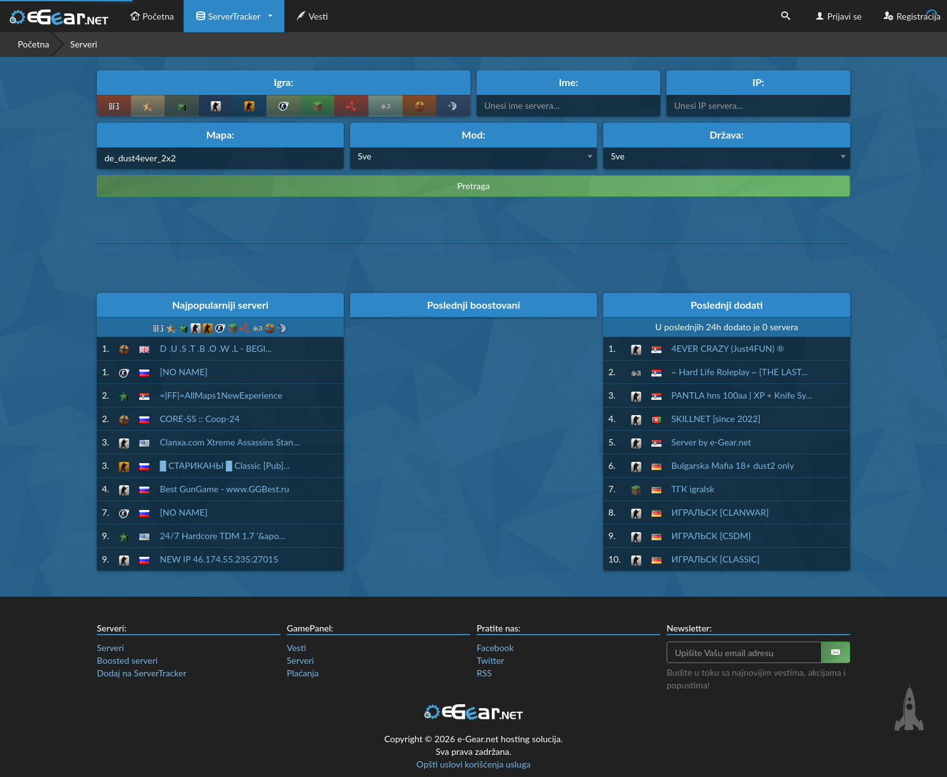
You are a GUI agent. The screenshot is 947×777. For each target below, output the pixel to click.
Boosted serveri (127, 660)
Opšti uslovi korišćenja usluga (473, 764)
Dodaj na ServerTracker (141, 673)
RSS (484, 673)
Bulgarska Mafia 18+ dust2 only (733, 465)
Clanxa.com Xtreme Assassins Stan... (229, 442)
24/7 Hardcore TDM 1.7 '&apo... (222, 535)
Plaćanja (302, 673)
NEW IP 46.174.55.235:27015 (219, 559)
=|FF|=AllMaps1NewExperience (221, 395)
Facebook (495, 647)
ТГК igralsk (693, 488)
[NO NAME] (183, 371)
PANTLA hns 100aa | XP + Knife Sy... (742, 395)
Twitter (490, 660)
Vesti (311, 16)
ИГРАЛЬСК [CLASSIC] (716, 559)
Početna (150, 16)
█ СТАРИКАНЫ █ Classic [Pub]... (224, 465)
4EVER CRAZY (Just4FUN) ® (728, 348)
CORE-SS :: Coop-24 (199, 418)
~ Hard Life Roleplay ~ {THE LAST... (740, 371)
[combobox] (473, 158)
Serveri (110, 647)
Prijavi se (837, 16)
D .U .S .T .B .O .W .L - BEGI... (216, 348)
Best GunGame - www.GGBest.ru (224, 488)
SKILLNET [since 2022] (716, 418)
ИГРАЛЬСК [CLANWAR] (720, 512)
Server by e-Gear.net (711, 442)
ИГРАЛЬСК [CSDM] (711, 535)
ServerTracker (227, 16)
